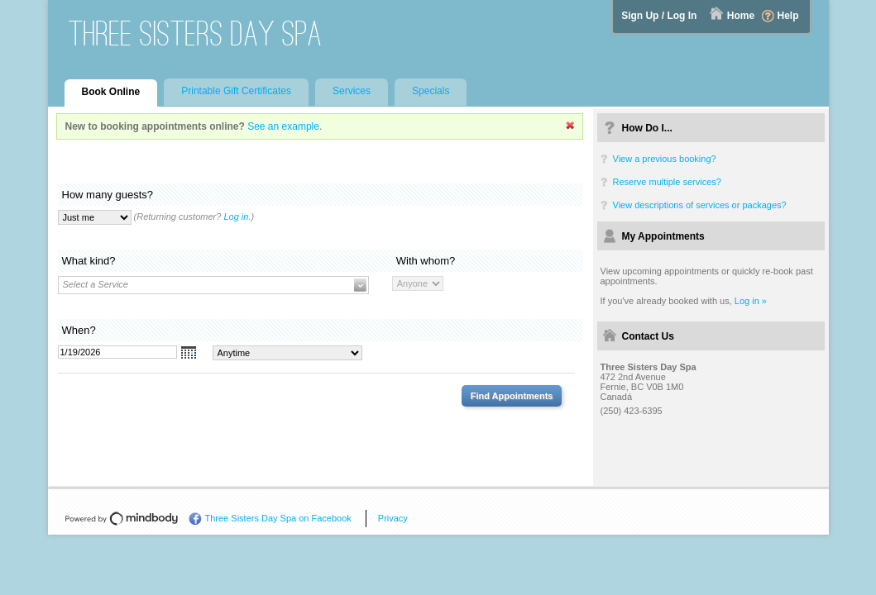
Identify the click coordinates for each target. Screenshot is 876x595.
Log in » (751, 301)
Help (787, 15)
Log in (235, 216)
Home (740, 15)
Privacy (393, 518)
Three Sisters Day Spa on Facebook (278, 518)
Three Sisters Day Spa (196, 33)
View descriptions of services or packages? (700, 205)
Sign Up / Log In (658, 15)
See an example (283, 126)
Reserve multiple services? (667, 182)
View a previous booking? (664, 159)
